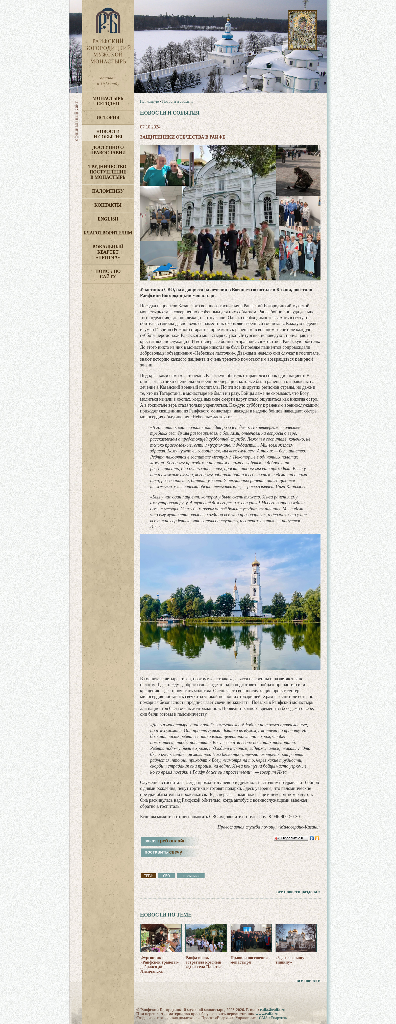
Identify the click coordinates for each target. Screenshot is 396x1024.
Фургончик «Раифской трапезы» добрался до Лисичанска (159, 964)
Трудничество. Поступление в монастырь (108, 172)
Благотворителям (108, 232)
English (107, 219)
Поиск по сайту (108, 274)
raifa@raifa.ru (272, 1010)
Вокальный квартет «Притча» (107, 252)
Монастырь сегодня (107, 101)
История (107, 117)
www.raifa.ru (267, 1014)
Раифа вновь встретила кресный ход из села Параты (203, 962)
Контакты (107, 205)
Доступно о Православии (108, 150)
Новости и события (107, 134)
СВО (166, 875)
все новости (308, 980)
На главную (149, 101)
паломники (191, 875)
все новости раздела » (298, 891)
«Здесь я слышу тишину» (290, 959)
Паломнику (108, 191)
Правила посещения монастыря (249, 959)
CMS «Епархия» (273, 1018)
